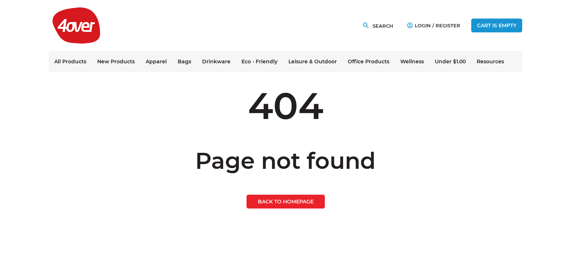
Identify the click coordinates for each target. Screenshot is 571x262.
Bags (184, 61)
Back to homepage (286, 201)
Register (448, 25)
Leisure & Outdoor (312, 61)
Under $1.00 (450, 61)
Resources (490, 61)
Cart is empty (496, 25)
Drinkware (216, 61)
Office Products (368, 61)
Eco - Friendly (259, 61)
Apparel (156, 61)
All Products (70, 61)
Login (419, 25)
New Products (116, 61)
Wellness (412, 61)
